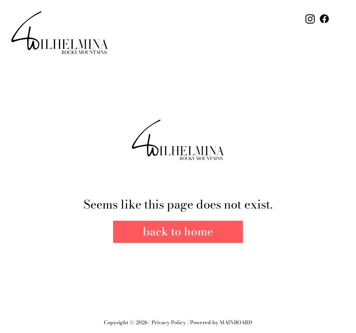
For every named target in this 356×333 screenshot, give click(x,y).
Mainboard (236, 322)
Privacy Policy (169, 322)
